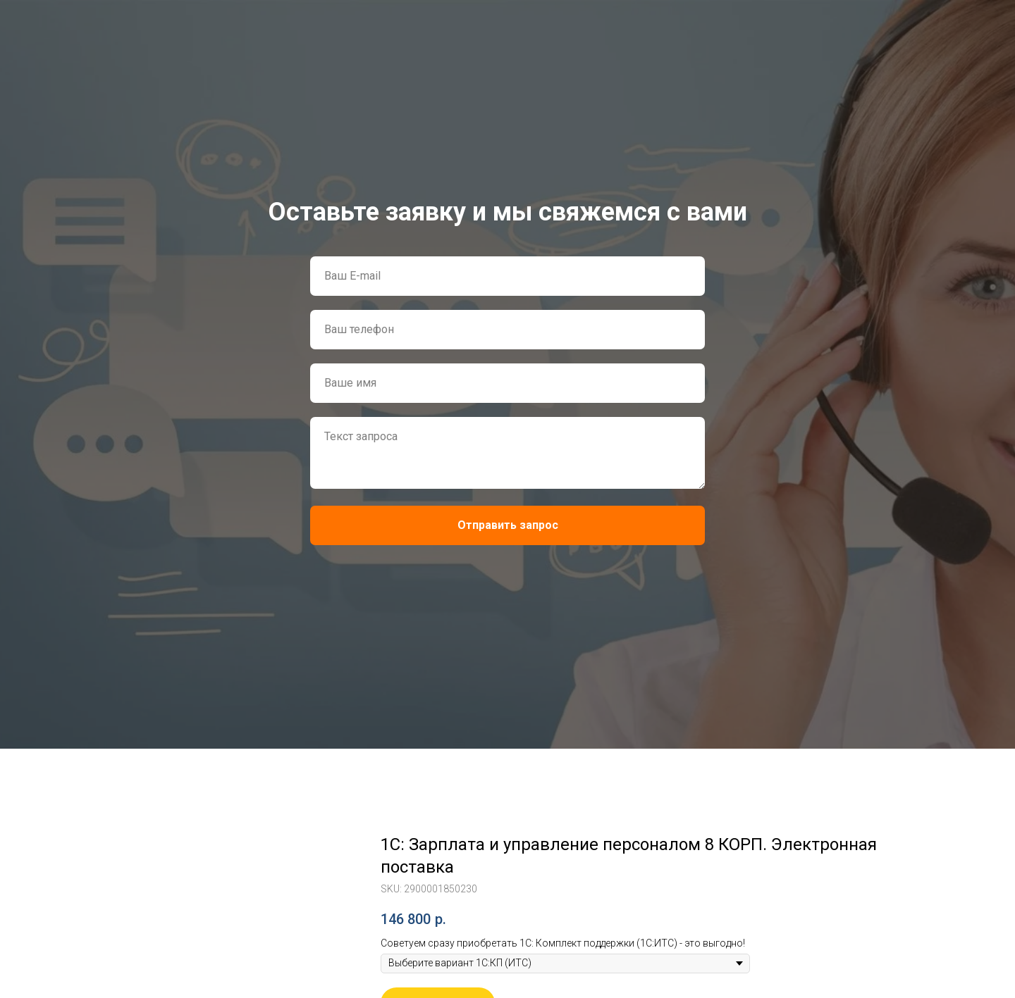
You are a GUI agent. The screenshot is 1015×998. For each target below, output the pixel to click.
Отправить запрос (507, 525)
